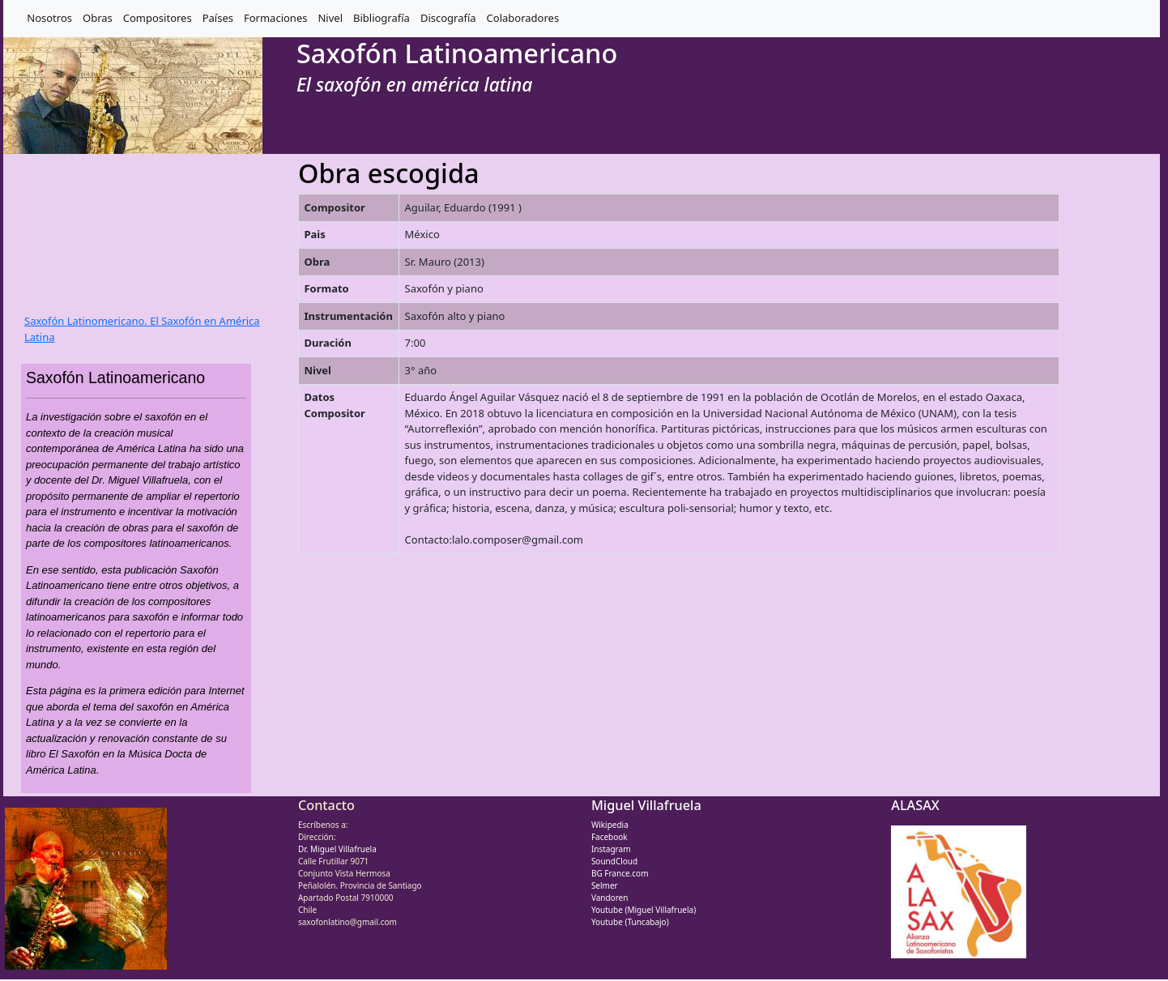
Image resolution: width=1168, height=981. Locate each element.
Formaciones (275, 18)
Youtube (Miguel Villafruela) (643, 909)
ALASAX (915, 805)
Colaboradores (523, 18)
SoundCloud (614, 861)
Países (217, 18)
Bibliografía (381, 18)
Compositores (157, 18)
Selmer (604, 885)
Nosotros (49, 18)
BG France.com (620, 873)
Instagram (611, 849)
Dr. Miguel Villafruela (337, 849)
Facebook (609, 836)
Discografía (448, 18)
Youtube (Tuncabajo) (630, 922)
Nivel (330, 18)
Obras (98, 18)
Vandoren (610, 897)
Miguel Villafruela (646, 805)
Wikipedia (610, 824)
